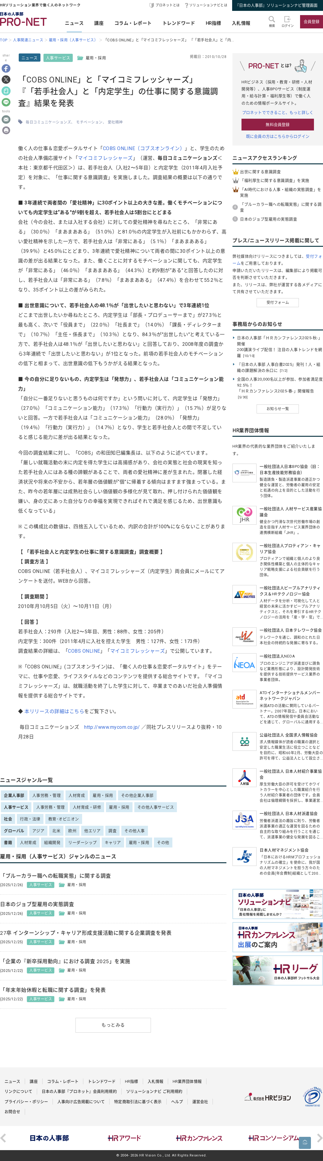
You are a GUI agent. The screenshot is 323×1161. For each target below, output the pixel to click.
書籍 (8, 842)
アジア (38, 830)
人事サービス (58, 58)
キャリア (113, 842)
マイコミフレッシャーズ (105, 158)
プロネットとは (167, 5)
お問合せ (12, 1111)
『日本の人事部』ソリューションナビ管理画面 (276, 5)
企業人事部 (14, 795)
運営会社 (200, 1101)
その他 (163, 842)
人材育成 (77, 795)
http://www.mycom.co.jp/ (112, 727)
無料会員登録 (277, 124)
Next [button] (320, 1138)
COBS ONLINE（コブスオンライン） (144, 148)
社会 (8, 819)
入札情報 (241, 23)
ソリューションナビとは (208, 5)
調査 (112, 830)
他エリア (92, 830)
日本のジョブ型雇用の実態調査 (268, 219)
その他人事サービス (155, 807)
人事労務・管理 (46, 795)
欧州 (72, 830)
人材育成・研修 (87, 807)
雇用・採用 (103, 795)
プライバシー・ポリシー (26, 1101)
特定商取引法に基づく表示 (138, 1101)
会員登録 (311, 21)
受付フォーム (278, 303)
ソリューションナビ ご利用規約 (154, 1091)
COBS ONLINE (84, 651)
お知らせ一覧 (278, 409)
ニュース (74, 23)
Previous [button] (3, 1138)
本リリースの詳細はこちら (54, 711)
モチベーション (89, 122)
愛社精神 (115, 122)
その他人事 (134, 830)
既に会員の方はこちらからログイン (277, 136)
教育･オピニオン (63, 819)
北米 (56, 830)
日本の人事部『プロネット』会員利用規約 (79, 1091)
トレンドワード (178, 23)
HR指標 (213, 23)
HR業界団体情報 (187, 1081)
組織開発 (52, 842)
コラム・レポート (133, 23)
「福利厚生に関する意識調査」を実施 (274, 180)
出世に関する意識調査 (260, 171)
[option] (49, 1138)
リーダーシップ (82, 842)
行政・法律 (30, 819)
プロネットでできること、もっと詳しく (277, 112)
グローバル (14, 830)
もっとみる (113, 1025)
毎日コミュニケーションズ (48, 122)
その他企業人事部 (137, 795)
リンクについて (18, 1091)
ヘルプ (177, 1101)
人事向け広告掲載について (81, 1101)
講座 (99, 23)
